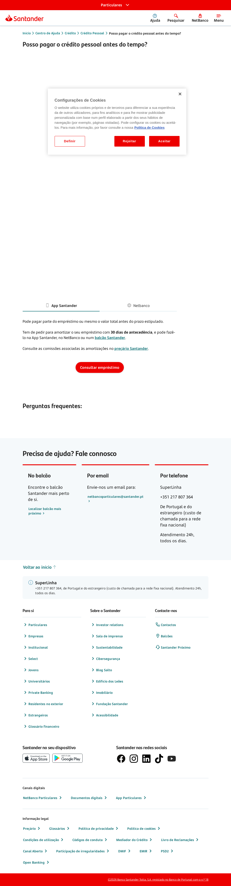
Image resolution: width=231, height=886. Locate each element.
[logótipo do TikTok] (159, 759)
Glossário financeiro (41, 726)
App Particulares (131, 797)
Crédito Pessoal (92, 33)
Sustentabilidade (106, 647)
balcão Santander (110, 337)
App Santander (61, 305)
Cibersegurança (105, 658)
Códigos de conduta (90, 839)
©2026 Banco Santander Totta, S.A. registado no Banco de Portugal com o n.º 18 (158, 879)
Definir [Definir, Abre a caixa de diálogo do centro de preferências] (70, 141)
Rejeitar (129, 141)
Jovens (31, 669)
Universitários (36, 681)
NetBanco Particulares (43, 797)
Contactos (165, 624)
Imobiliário (102, 692)
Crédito (70, 33)
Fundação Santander (109, 703)
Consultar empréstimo (99, 367)
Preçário (32, 828)
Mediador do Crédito (134, 839)
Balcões (164, 636)
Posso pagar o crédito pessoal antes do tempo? (145, 33)
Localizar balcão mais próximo (44, 511)
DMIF (125, 851)
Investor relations (107, 624)
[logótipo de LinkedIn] (146, 759)
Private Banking (38, 692)
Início (27, 33)
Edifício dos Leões (107, 681)
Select (30, 658)
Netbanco (138, 305)
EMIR (146, 851)
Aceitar (164, 141)
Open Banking (36, 862)
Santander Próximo (172, 647)
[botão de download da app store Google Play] (67, 758)
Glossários (59, 828)
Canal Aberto (35, 851)
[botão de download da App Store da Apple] (36, 758)
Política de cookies (144, 828)
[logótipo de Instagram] (134, 759)
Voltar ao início (40, 567)
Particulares (35, 624)
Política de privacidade (99, 828)
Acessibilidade (104, 715)
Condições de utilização (43, 839)
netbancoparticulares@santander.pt (115, 496)
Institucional (35, 647)
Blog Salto (101, 669)
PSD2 (167, 851)
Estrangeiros (35, 715)
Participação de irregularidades (83, 851)
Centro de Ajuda (47, 33)
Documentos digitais (89, 797)
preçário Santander (131, 348)
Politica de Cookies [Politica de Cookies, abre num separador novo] (149, 127)
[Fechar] (180, 94)
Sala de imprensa (107, 636)
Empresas (33, 636)
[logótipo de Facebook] (121, 759)
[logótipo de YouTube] (172, 759)
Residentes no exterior (43, 703)
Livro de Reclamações (180, 839)
